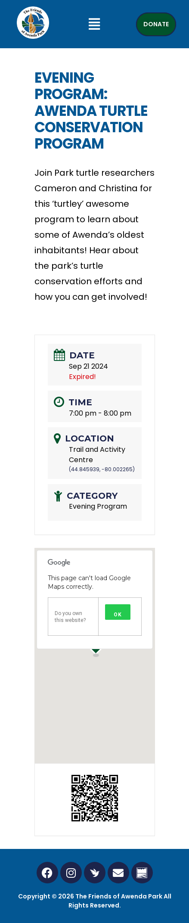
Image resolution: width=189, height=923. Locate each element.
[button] (94, 24)
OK (118, 615)
